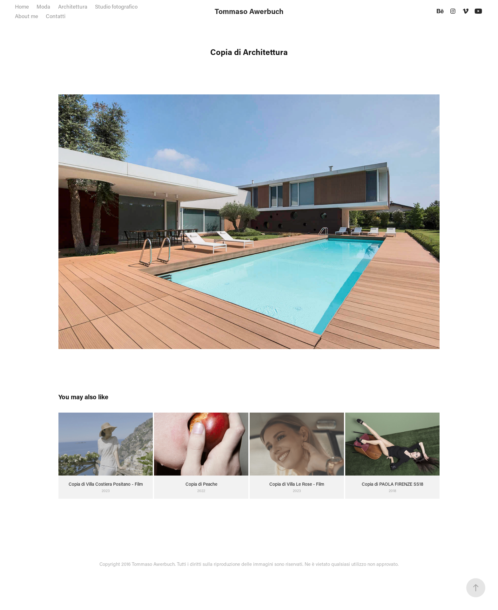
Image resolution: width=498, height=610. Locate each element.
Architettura (72, 6)
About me (26, 15)
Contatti (55, 15)
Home (22, 6)
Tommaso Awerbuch (249, 11)
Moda (43, 6)
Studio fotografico (116, 6)
